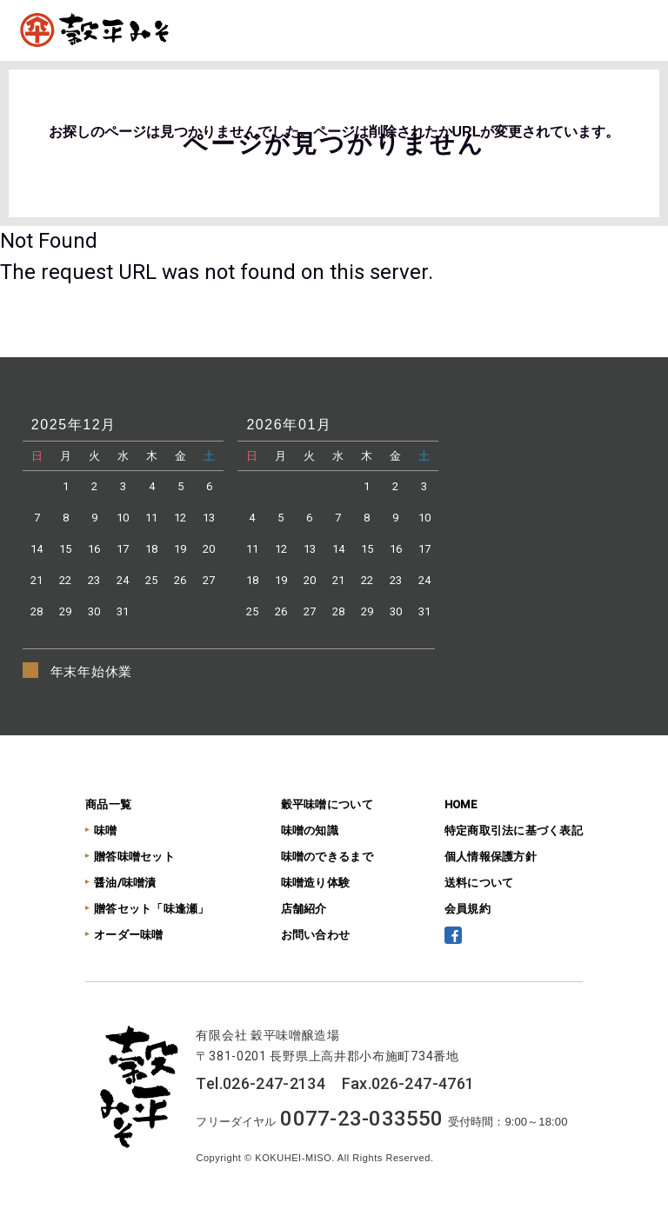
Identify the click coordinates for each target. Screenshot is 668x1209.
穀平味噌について (327, 804)
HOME (460, 804)
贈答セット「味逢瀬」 (152, 908)
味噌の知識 (309, 830)
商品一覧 (108, 804)
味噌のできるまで (327, 856)
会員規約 (467, 908)
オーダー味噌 (129, 934)
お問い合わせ (316, 934)
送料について (479, 882)
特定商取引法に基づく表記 (513, 830)
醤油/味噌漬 (125, 882)
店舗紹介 (304, 908)
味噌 (105, 830)
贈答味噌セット (134, 856)
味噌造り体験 (316, 882)
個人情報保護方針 (490, 856)
